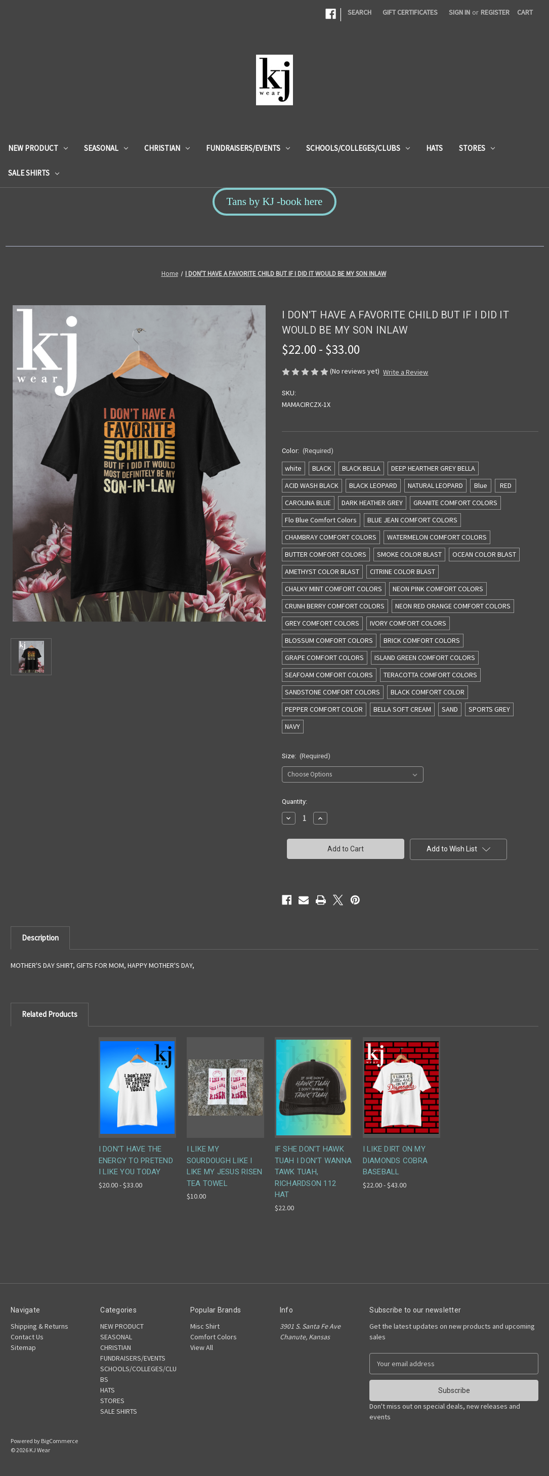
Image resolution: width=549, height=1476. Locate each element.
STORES (477, 148)
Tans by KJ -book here (275, 201)
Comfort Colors (213, 1336)
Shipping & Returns (39, 1326)
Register (495, 12)
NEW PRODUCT (38, 148)
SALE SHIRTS (33, 173)
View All (201, 1347)
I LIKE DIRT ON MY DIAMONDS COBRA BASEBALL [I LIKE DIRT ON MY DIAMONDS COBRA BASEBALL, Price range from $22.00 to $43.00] (395, 1160)
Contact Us (27, 1336)
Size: (306, 756)
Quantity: (294, 801)
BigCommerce (59, 1441)
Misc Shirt (205, 1326)
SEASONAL (106, 148)
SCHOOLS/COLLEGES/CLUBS (358, 148)
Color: (308, 451)
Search (359, 12)
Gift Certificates (410, 12)
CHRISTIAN (167, 148)
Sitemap (23, 1347)
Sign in (459, 12)
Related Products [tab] (49, 1014)
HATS (434, 148)
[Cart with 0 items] (525, 12)
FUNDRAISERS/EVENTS (248, 148)
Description (40, 937)
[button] (275, 202)
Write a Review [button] (405, 372)
